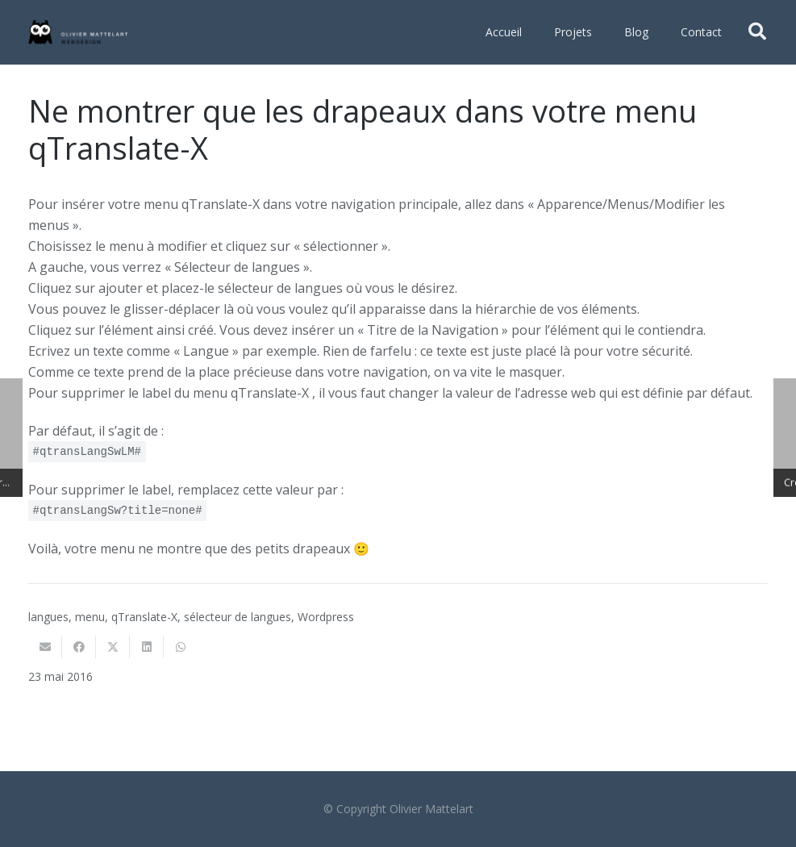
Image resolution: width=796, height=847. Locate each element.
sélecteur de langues (237, 616)
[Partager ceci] (79, 647)
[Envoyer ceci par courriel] (45, 647)
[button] (757, 32)
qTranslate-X (144, 616)
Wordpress (326, 616)
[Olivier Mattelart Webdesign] (78, 32)
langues (48, 616)
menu (90, 616)
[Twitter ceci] (113, 647)
